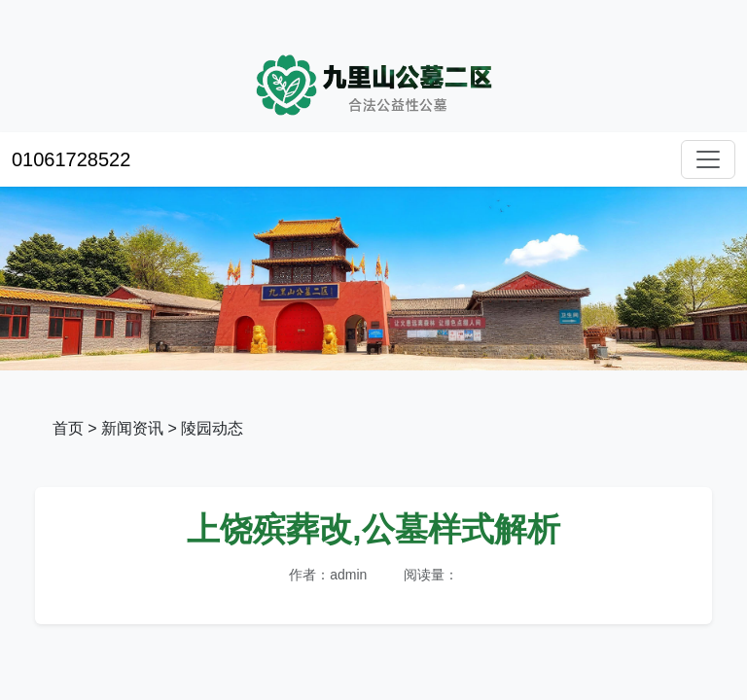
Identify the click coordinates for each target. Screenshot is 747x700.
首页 (68, 428)
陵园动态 (212, 428)
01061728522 (71, 159)
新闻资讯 (132, 428)
